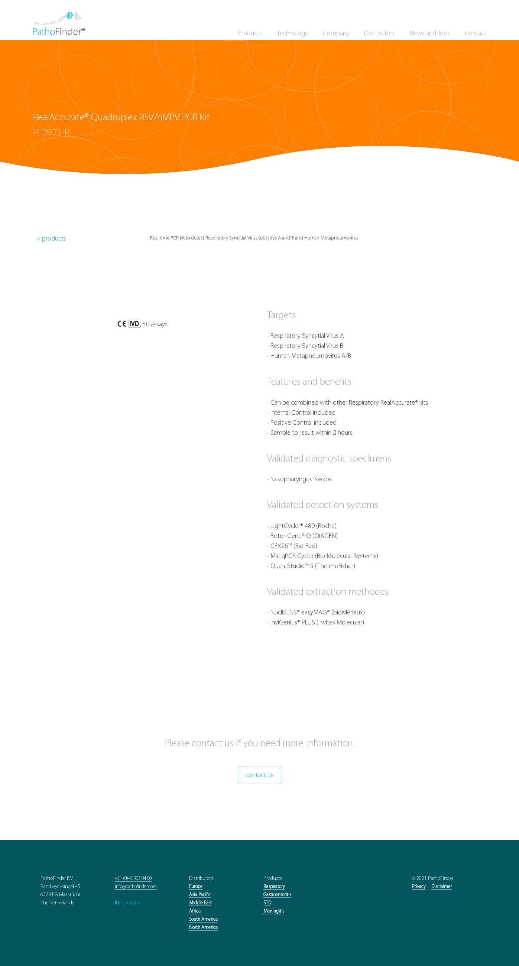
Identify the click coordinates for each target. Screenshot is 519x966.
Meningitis (273, 911)
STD (267, 903)
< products (51, 238)
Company (336, 33)
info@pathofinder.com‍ (136, 886)
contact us (259, 775)
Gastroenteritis (277, 894)
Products (250, 33)
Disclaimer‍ (441, 886)
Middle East (200, 903)
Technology (292, 33)
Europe (195, 886)
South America (203, 919)
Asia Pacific (200, 894)
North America (203, 927)
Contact (475, 33)
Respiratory (274, 886)
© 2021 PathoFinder (432, 878)
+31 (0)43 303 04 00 (133, 878)
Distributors (379, 33)
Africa (195, 911)
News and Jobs (430, 33)
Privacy (419, 886)
